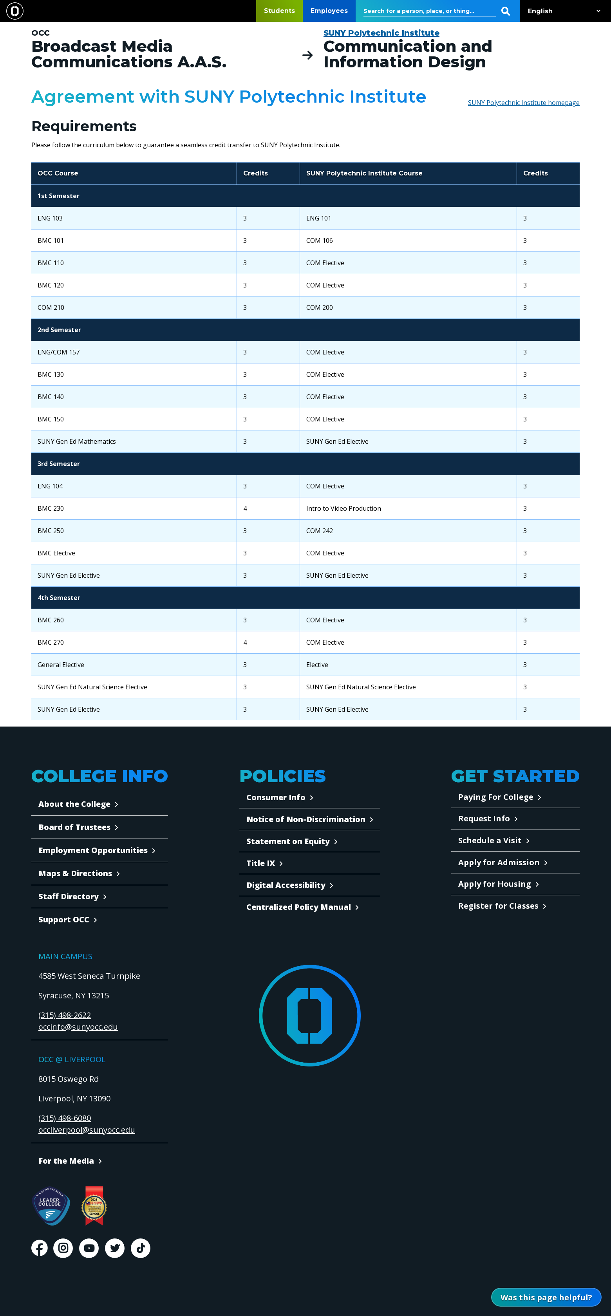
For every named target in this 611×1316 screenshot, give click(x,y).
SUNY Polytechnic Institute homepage (524, 102)
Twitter (115, 1248)
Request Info (484, 818)
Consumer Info (276, 797)
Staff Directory (68, 896)
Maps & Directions (75, 873)
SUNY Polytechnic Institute (381, 33)
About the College (74, 804)
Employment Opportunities (93, 850)
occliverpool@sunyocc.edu (86, 1129)
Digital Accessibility (285, 885)
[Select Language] (562, 11)
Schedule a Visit (490, 840)
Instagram (63, 1248)
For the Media (66, 1160)
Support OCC (63, 919)
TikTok (140, 1248)
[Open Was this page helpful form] (546, 1297)
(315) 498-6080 (64, 1118)
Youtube (89, 1248)
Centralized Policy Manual (298, 907)
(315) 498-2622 (64, 1015)
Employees (329, 10)
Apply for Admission (499, 862)
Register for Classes (498, 905)
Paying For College (495, 797)
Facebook (39, 1248)
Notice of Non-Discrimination (305, 819)
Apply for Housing (494, 884)
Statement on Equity (288, 841)
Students (279, 10)
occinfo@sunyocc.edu (78, 1026)
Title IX (260, 863)
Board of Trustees (74, 827)
